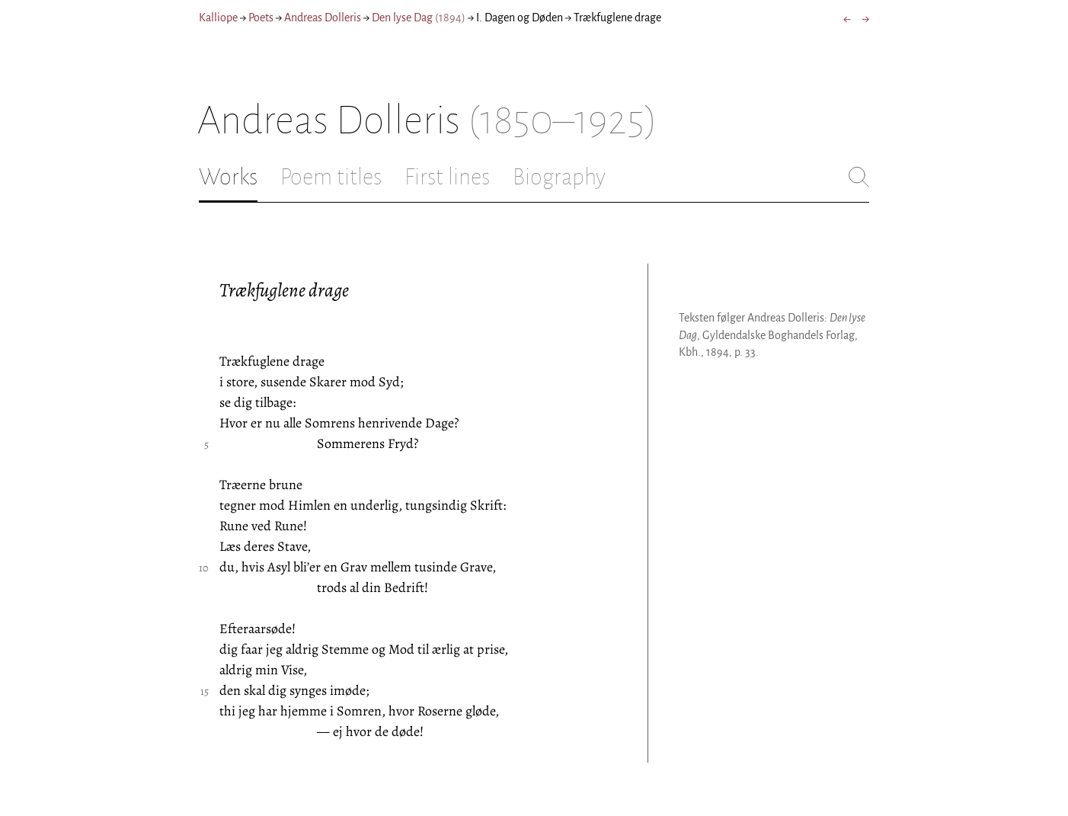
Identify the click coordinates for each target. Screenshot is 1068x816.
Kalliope (218, 17)
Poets (260, 17)
